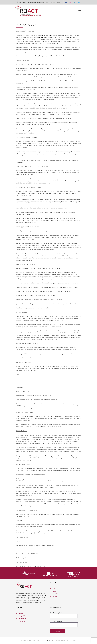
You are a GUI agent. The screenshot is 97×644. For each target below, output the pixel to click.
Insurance (55, 593)
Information (22, 618)
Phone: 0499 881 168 (28, 573)
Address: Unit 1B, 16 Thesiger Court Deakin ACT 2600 (73, 575)
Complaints (22, 616)
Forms (54, 591)
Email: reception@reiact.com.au (51, 574)
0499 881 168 (22, 2)
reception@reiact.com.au (37, 2)
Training (54, 596)
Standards (22, 621)
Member (21, 613)
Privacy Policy (51, 640)
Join (53, 588)
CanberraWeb (72, 640)
